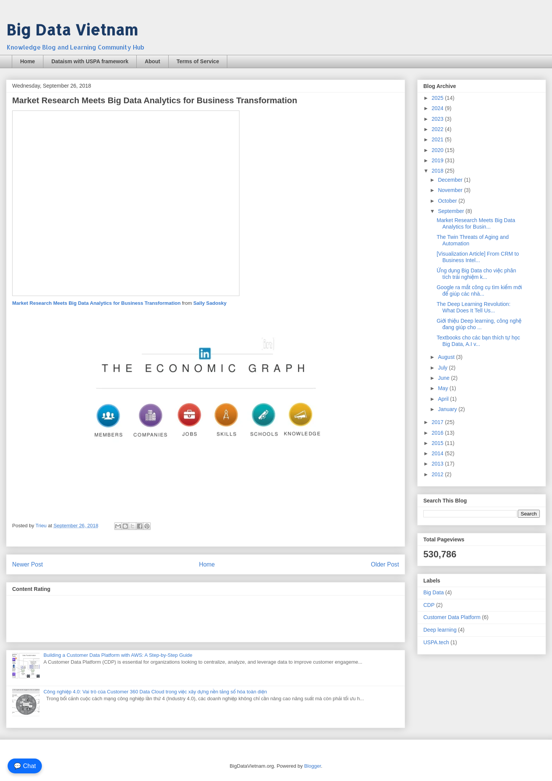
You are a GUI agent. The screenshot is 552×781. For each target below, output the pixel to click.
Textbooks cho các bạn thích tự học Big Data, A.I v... (478, 340)
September (451, 211)
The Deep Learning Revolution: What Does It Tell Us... (474, 307)
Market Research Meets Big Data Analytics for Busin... (476, 223)
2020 (438, 150)
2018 (438, 171)
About (152, 61)
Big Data (433, 592)
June (444, 378)
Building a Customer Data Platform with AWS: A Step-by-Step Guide (117, 655)
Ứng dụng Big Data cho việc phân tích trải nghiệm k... (476, 273)
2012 (438, 474)
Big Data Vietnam (72, 29)
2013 (438, 464)
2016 (438, 433)
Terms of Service (198, 61)
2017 (438, 422)
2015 (438, 443)
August (447, 357)
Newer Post (27, 564)
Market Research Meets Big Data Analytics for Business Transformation (97, 303)
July (443, 368)
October (448, 201)
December (451, 180)
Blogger (312, 766)
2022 (438, 129)
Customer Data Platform (451, 617)
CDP (429, 605)
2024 (438, 108)
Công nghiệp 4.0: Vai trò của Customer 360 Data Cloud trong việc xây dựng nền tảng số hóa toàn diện (155, 692)
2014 (438, 453)
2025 (438, 98)
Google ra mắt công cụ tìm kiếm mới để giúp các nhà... (479, 290)
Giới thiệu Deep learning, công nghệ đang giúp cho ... (479, 324)
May (443, 388)
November (451, 190)
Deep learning (439, 630)
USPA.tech (436, 642)
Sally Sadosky (210, 303)
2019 (438, 160)
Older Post (385, 564)
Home (27, 61)
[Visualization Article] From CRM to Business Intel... (478, 257)
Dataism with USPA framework (89, 61)
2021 (438, 139)
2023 (438, 119)
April (444, 399)
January (448, 409)
